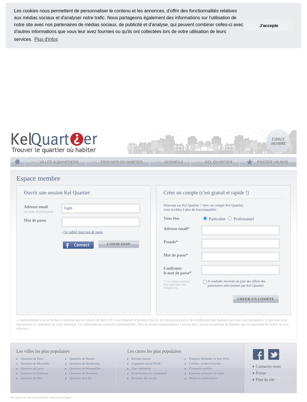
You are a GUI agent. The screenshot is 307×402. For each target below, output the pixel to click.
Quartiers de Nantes (82, 358)
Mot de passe (35, 220)
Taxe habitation (141, 368)
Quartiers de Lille (81, 378)
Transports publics (200, 368)
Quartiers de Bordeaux (84, 373)
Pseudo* (171, 242)
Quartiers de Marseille (35, 363)
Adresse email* (176, 229)
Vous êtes (171, 218)
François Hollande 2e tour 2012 (209, 358)
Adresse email (36, 207)
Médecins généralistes (203, 378)
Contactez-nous (267, 366)
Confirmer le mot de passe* (177, 270)
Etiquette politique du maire (207, 373)
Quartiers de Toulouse (35, 373)
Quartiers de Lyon (32, 368)
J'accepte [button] (269, 25)
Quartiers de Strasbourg (84, 363)
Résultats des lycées (144, 378)
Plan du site (264, 380)
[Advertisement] (137, 88)
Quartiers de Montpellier (85, 368)
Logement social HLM (146, 363)
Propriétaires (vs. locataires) (149, 373)
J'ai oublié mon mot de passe (83, 232)
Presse (259, 373)
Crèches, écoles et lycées (204, 363)
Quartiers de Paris (32, 358)
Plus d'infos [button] (46, 39)
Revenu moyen (141, 358)
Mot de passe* (176, 255)
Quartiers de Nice (32, 378)
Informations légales (61, 397)
